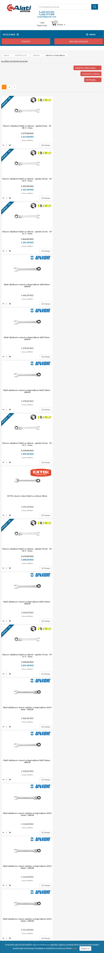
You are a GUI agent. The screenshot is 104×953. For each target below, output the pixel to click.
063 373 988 (47, 14)
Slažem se (85, 948)
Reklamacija (8, 902)
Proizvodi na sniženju (91, 74)
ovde (74, 948)
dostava (48, 783)
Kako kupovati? (9, 891)
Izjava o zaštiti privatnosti (14, 905)
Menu (91, 34)
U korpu (44, 145)
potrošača (55, 811)
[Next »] (14, 87)
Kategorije (11, 34)
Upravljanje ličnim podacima (67, 898)
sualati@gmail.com (46, 16)
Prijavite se (68, 768)
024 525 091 (47, 12)
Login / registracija (64, 891)
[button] (87, 68)
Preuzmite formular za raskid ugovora (71, 902)
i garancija (57, 797)
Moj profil (60, 894)
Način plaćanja (9, 894)
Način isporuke (9, 898)
